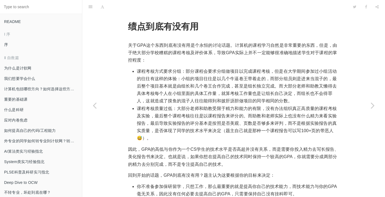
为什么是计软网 (17, 68)
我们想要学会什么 (19, 78)
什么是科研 (14, 110)
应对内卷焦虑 (15, 120)
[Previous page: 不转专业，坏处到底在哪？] (94, 105)
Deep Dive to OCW (21, 182)
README (12, 21)
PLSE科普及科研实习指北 (26, 172)
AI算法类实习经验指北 (23, 151)
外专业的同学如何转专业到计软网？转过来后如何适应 (43, 141)
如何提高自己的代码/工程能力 (30, 130)
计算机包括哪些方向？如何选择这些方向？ (41, 89)
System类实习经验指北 (24, 162)
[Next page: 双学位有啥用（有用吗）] (372, 105)
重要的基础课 (15, 99)
